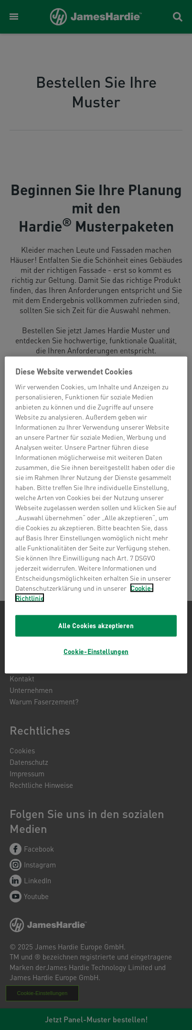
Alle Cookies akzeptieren (96, 625)
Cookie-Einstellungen (96, 651)
